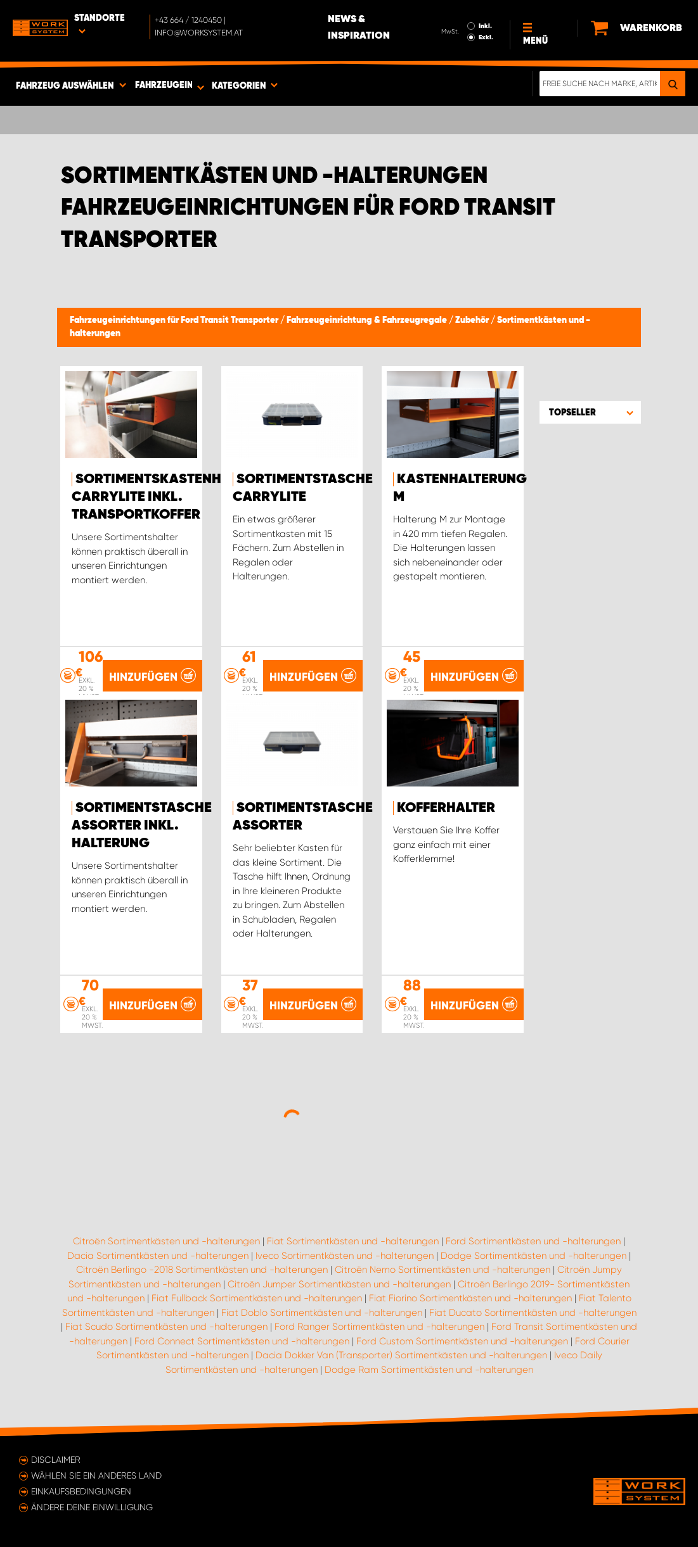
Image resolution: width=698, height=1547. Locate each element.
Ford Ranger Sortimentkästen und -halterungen (379, 1326)
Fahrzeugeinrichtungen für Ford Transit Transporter (175, 320)
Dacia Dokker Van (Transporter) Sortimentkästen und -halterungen (401, 1355)
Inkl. (485, 26)
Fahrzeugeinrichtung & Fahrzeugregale (368, 320)
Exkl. (486, 37)
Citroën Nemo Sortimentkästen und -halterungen (442, 1269)
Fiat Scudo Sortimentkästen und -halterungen (166, 1326)
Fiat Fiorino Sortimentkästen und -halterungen (470, 1298)
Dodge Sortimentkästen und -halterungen (533, 1255)
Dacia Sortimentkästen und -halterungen (158, 1255)
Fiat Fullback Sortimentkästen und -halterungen (257, 1298)
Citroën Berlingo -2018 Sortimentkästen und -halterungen (202, 1269)
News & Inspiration (359, 28)
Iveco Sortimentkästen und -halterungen (344, 1255)
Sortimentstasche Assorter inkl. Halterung (142, 825)
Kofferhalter (446, 808)
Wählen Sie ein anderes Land (96, 1475)
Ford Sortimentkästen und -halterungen (533, 1241)
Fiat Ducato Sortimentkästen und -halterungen (533, 1312)
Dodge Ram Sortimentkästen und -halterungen (429, 1369)
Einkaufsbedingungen (81, 1491)
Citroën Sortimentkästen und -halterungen (166, 1241)
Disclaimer (56, 1460)
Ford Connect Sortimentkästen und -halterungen (241, 1341)
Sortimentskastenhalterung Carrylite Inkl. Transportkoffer (181, 497)
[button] (590, 412)
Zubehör (473, 320)
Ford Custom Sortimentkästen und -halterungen (462, 1341)
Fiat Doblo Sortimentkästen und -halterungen (321, 1312)
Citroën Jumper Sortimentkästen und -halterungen (339, 1284)
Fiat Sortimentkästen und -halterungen (353, 1241)
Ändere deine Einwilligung (92, 1507)
